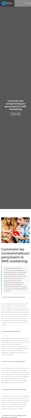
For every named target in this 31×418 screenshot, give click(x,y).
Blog (18, 114)
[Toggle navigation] (29, 3)
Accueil (13, 114)
